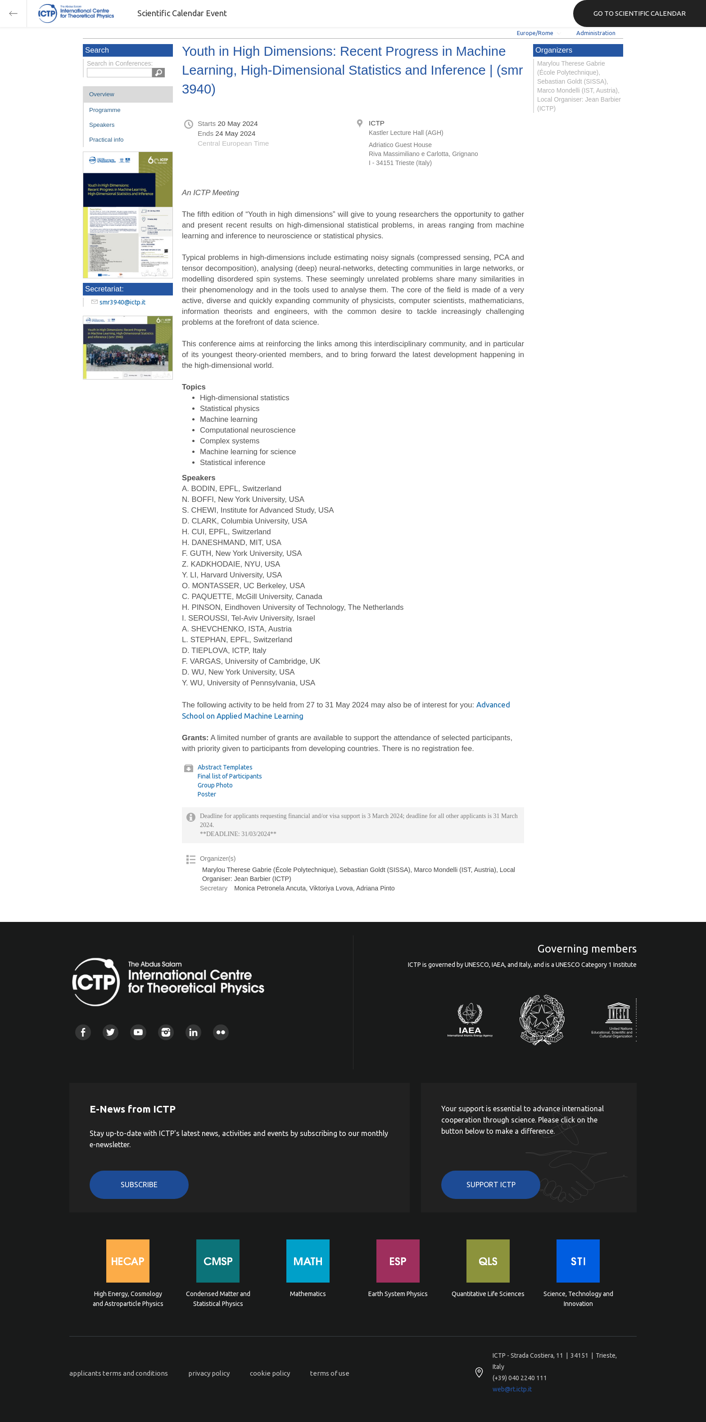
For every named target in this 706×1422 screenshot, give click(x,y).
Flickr (221, 1032)
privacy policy (209, 1373)
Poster (207, 794)
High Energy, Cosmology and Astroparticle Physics (128, 1298)
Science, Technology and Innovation (578, 1298)
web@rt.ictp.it (512, 1389)
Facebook (83, 1032)
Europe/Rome (535, 33)
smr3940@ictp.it (122, 302)
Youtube (138, 1032)
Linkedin (193, 1032)
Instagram (166, 1032)
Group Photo (215, 785)
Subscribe (139, 1185)
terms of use (329, 1373)
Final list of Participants (230, 776)
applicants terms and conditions (118, 1373)
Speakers (101, 124)
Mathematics (308, 1293)
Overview (101, 94)
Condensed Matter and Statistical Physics (218, 1298)
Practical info (106, 139)
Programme (105, 110)
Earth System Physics (398, 1293)
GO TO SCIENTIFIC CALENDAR (639, 13)
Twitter (110, 1032)
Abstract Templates (225, 767)
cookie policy (270, 1373)
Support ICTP (491, 1185)
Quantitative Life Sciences (488, 1293)
